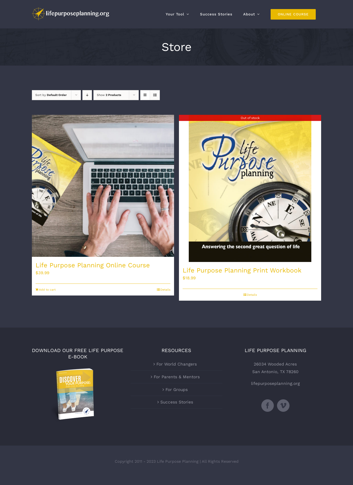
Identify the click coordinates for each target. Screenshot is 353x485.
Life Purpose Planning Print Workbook (242, 270)
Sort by (51, 95)
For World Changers (176, 364)
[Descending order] (87, 95)
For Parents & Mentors (177, 376)
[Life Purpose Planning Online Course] (103, 186)
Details (165, 289)
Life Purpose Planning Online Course (93, 265)
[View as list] (155, 95)
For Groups (176, 389)
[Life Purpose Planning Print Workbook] (250, 188)
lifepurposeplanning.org (275, 383)
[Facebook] (267, 405)
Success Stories (176, 402)
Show (109, 95)
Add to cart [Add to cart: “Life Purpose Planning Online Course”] (47, 289)
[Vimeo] (283, 405)
